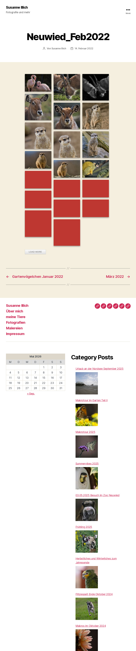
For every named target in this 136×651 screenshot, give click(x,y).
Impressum (15, 334)
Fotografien (15, 322)
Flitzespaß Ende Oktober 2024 (94, 594)
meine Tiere (15, 317)
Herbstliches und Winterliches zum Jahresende (96, 560)
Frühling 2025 (84, 526)
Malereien (14, 328)
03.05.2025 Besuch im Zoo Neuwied (97, 495)
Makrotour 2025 (85, 432)
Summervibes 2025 (87, 463)
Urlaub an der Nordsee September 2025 (99, 368)
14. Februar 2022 (84, 48)
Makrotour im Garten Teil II (92, 400)
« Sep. (31, 393)
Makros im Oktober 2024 (91, 625)
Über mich (14, 311)
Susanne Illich (17, 7)
